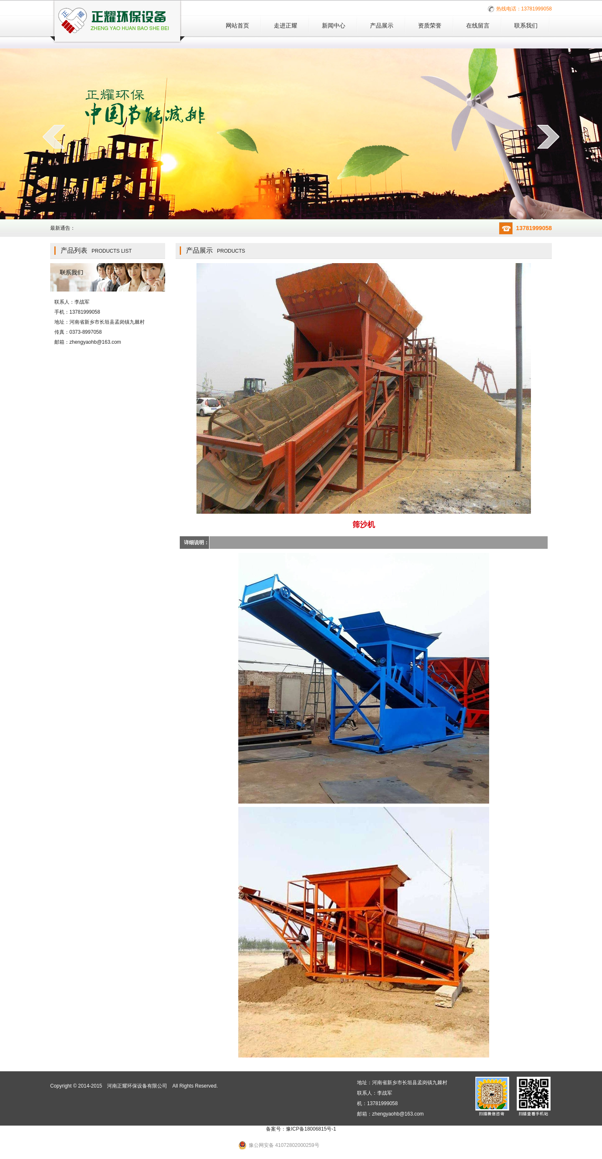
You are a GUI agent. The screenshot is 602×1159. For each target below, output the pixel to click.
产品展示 (381, 25)
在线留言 (478, 25)
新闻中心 (333, 25)
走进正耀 (285, 25)
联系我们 (526, 25)
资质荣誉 (429, 25)
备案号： (301, 1129)
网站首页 (237, 25)
